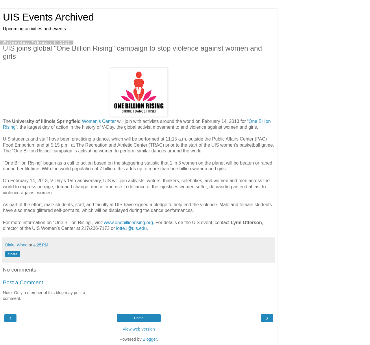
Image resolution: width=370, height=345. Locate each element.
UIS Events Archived (48, 17)
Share (12, 254)
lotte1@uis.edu (131, 228)
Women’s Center (99, 121)
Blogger (150, 339)
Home (138, 318)
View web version (139, 329)
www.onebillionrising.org (128, 222)
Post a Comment (23, 282)
